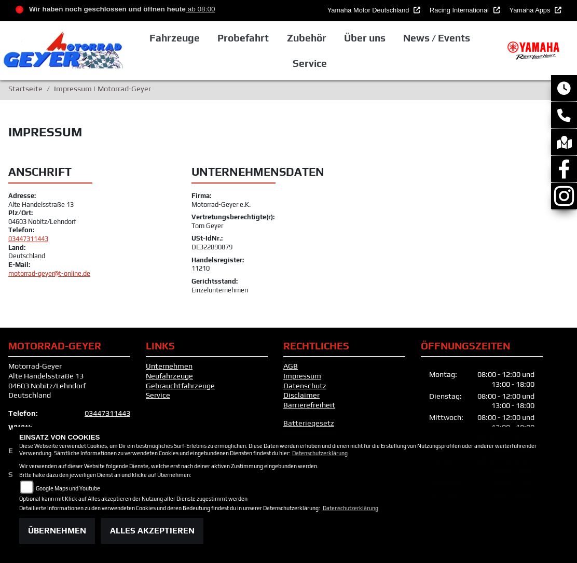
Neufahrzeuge (169, 376)
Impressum (302, 376)
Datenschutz (304, 386)
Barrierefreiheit (309, 405)
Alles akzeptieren (152, 531)
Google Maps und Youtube (68, 488)
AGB (290, 366)
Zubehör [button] (306, 38)
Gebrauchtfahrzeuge (180, 386)
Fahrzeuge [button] (174, 38)
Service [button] (310, 63)
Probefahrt (243, 38)
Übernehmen (57, 531)
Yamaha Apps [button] (531, 10)
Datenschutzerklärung (320, 453)
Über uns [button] (365, 38)
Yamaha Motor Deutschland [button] (369, 10)
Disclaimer (301, 395)
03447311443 (28, 239)
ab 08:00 (200, 9)
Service (158, 395)
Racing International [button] (460, 10)
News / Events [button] (436, 38)
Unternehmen (169, 366)
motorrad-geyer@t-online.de (49, 273)
